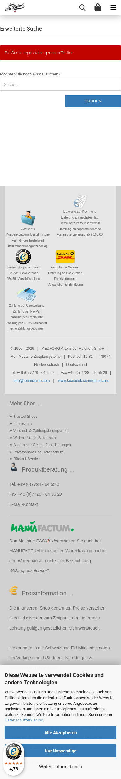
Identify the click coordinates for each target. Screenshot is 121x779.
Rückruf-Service (26, 459)
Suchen (93, 101)
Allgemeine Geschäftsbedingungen (42, 445)
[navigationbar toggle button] (113, 7)
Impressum (22, 424)
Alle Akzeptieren (60, 732)
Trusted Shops (25, 416)
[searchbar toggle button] (82, 7)
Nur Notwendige (61, 750)
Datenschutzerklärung (24, 720)
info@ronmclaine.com (32, 381)
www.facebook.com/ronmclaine (83, 381)
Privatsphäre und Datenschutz (38, 452)
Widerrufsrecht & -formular (35, 438)
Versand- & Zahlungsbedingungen (41, 431)
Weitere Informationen (60, 766)
